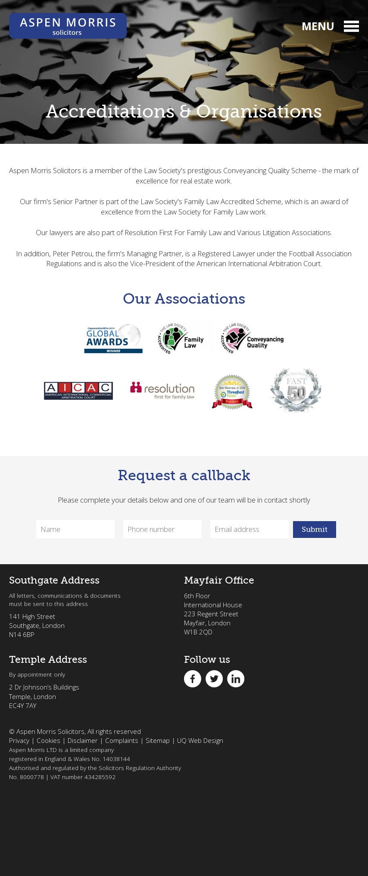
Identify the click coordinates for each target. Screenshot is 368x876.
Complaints (121, 740)
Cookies (48, 740)
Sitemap (158, 740)
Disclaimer (83, 740)
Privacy (19, 740)
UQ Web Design (200, 740)
